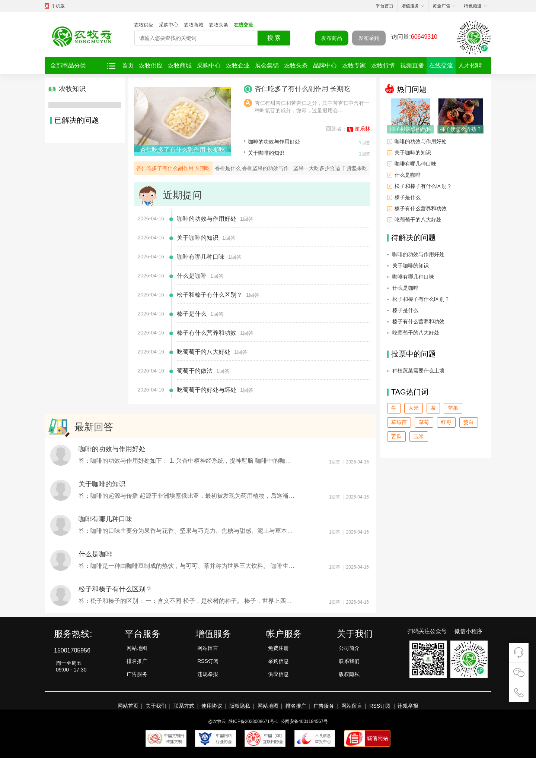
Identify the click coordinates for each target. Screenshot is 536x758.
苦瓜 (396, 436)
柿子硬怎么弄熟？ (461, 129)
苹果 (453, 408)
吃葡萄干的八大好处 (203, 352)
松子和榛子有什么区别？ (209, 295)
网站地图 (137, 648)
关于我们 (156, 706)
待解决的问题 (411, 237)
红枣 (446, 422)
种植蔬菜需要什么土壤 (418, 371)
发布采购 (368, 38)
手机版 (58, 6)
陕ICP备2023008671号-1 (253, 721)
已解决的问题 (74, 120)
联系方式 (183, 706)
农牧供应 (143, 25)
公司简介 (349, 648)
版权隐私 (349, 674)
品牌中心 (325, 65)
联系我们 (349, 661)
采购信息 (278, 661)
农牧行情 (383, 65)
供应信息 (278, 674)
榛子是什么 (192, 314)
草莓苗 (399, 422)
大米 (413, 408)
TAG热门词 (407, 392)
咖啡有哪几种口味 (200, 257)
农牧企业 (238, 65)
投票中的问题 (411, 354)
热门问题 (406, 88)
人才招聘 (470, 65)
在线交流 (243, 25)
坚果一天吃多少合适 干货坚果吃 (330, 168)
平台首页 (384, 6)
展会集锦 (267, 65)
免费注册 (278, 648)
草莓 (424, 422)
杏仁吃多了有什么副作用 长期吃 (182, 150)
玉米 (419, 436)
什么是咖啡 (192, 276)
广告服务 (137, 674)
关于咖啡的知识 (266, 153)
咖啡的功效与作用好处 (274, 142)
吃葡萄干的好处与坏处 (206, 390)
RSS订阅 (207, 661)
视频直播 (412, 65)
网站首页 (128, 706)
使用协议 (211, 706)
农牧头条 (218, 25)
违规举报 (207, 674)
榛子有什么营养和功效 (206, 333)
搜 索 (274, 38)
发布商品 (331, 38)
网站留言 (207, 648)
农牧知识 (67, 88)
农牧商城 (193, 25)
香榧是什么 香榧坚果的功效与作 (252, 168)
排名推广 (137, 661)
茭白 (468, 422)
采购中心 (168, 25)
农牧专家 (354, 65)
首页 (128, 65)
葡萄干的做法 (195, 371)
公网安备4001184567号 (304, 721)
